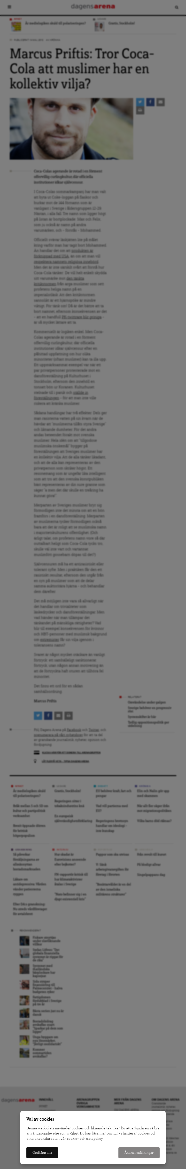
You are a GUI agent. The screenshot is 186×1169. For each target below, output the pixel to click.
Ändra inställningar (139, 1153)
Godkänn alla (42, 1153)
